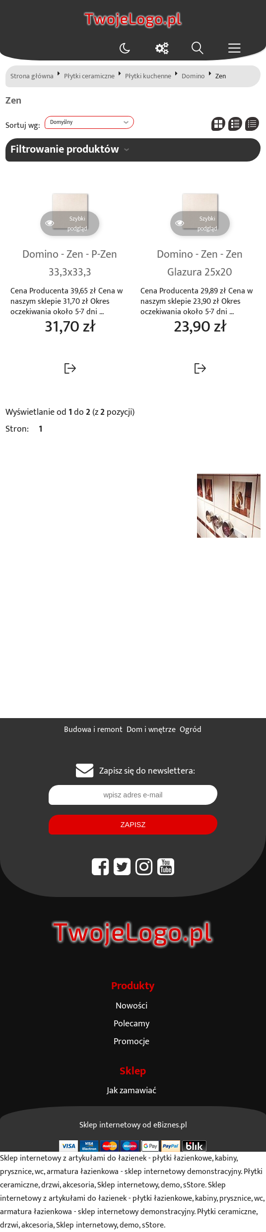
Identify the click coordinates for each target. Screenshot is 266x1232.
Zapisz (133, 825)
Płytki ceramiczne (89, 76)
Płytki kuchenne (148, 76)
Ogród (190, 729)
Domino (193, 76)
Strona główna (32, 76)
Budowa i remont (93, 729)
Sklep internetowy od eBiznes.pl (133, 1125)
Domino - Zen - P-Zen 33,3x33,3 (69, 263)
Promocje (131, 1041)
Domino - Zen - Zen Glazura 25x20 (200, 263)
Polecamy (131, 1023)
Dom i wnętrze (151, 729)
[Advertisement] (133, 643)
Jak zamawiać (131, 1090)
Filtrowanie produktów (64, 149)
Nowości (131, 1006)
